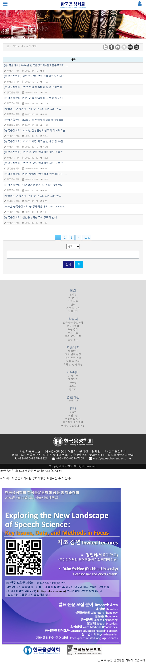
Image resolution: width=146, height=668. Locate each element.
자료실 (73, 385)
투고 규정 (73, 335)
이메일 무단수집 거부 (73, 428)
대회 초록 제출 (73, 360)
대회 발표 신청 (73, 357)
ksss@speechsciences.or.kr (112, 458)
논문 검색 (73, 332)
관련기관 (73, 403)
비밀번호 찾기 (73, 421)
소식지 (73, 388)
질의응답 (73, 381)
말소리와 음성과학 (73, 325)
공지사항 (73, 378)
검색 (68, 264)
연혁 (73, 307)
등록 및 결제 (73, 363)
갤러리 (73, 392)
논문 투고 (73, 342)
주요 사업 (73, 303)
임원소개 (73, 313)
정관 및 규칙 (73, 310)
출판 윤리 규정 (73, 338)
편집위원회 (73, 328)
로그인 (73, 414)
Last (87, 237)
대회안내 (73, 353)
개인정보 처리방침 (73, 424)
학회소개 (73, 300)
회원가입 (73, 418)
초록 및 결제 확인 (73, 367)
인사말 (73, 296)
